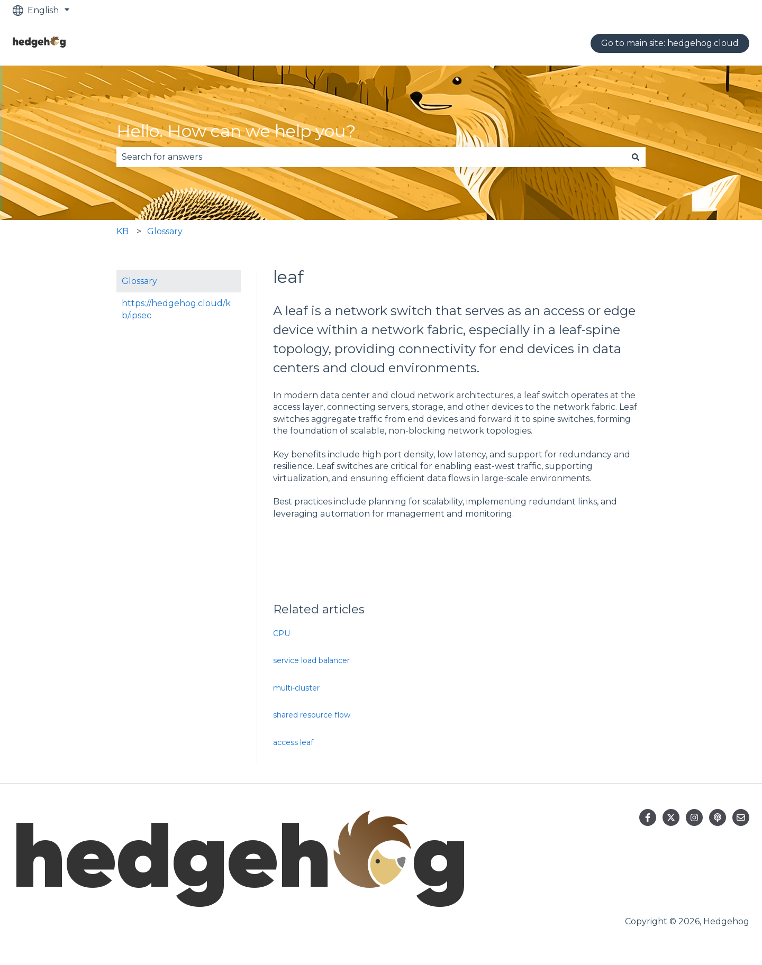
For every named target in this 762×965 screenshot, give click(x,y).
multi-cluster (296, 688)
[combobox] (370, 157)
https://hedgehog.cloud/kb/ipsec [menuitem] (176, 309)
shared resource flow (311, 715)
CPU (281, 633)
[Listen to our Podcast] (717, 817)
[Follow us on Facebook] (647, 817)
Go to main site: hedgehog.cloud (670, 43)
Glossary (165, 231)
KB (122, 231)
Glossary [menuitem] (139, 281)
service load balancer (311, 660)
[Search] (635, 157)
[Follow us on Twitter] (671, 817)
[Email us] (740, 817)
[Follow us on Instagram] (694, 817)
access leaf (293, 742)
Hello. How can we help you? (236, 131)
